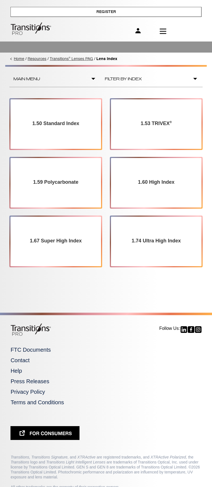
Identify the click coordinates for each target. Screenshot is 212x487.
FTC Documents (30, 350)
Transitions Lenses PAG (71, 59)
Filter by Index (123, 78)
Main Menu (27, 78)
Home (19, 59)
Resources (37, 59)
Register (106, 12)
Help (16, 371)
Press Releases (29, 381)
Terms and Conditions (37, 402)
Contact (20, 360)
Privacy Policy (27, 392)
